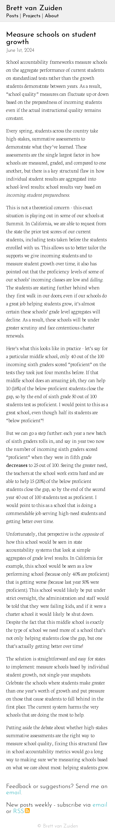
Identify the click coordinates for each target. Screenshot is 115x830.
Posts (12, 16)
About (52, 16)
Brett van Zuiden (34, 8)
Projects (31, 16)
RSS (21, 811)
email (13, 793)
